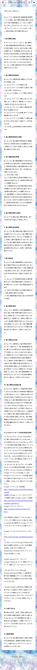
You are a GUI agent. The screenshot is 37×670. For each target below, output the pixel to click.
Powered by (18, 660)
